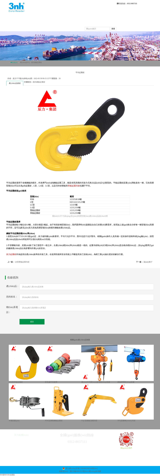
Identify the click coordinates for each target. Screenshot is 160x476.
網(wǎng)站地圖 (95, 471)
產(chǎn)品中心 (96, 17)
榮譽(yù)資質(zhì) (53, 27)
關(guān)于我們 (76, 17)
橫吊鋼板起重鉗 (36, 62)
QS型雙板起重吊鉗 (22, 262)
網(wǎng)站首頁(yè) (54, 17)
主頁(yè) (14, 62)
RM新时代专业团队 (7, 475)
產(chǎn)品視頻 (100, 22)
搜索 (113, 29)
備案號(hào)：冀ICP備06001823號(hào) (73, 471)
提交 (32, 322)
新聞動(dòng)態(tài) (54, 22)
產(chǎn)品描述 (15, 83)
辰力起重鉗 (11, 254)
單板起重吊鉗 (74, 186)
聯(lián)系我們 (74, 27)
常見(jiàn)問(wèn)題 (78, 22)
